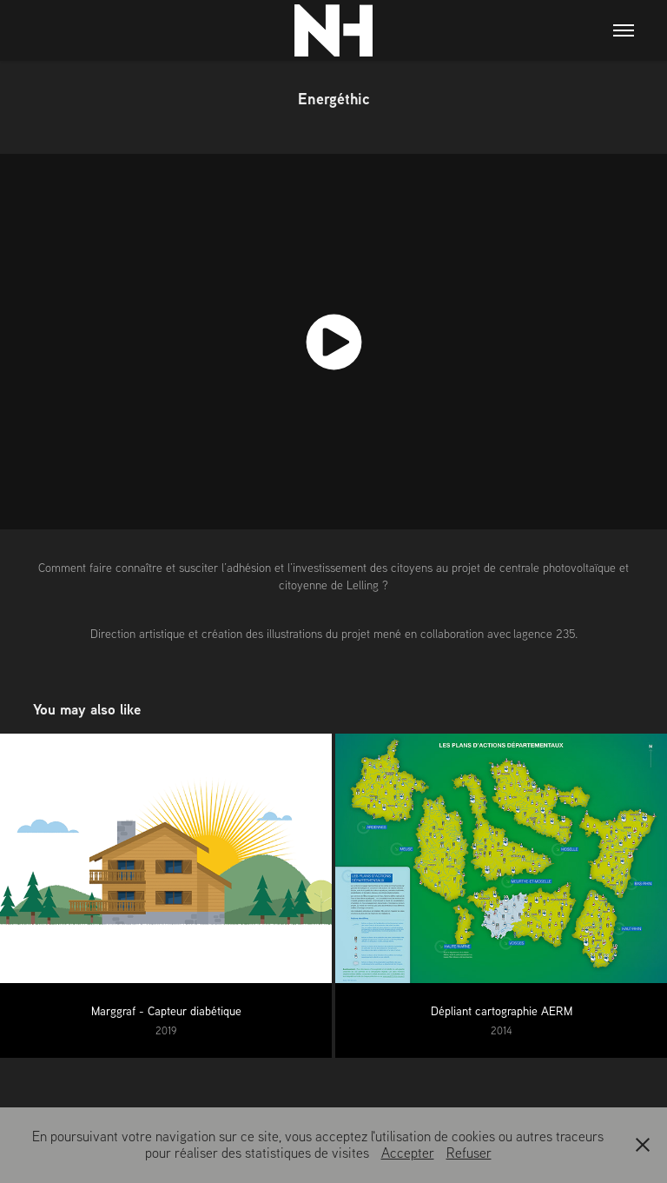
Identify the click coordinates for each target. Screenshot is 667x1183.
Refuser (469, 1152)
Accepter (407, 1152)
